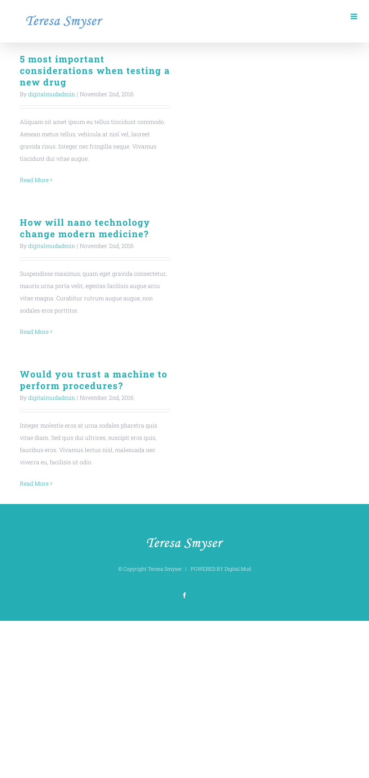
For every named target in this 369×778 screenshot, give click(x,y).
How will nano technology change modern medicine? (85, 228)
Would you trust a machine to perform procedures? (94, 380)
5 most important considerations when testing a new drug (95, 70)
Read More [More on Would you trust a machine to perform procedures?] (34, 483)
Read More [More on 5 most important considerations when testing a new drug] (34, 180)
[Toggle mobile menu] (354, 16)
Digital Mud (237, 568)
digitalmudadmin (51, 94)
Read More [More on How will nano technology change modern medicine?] (34, 331)
